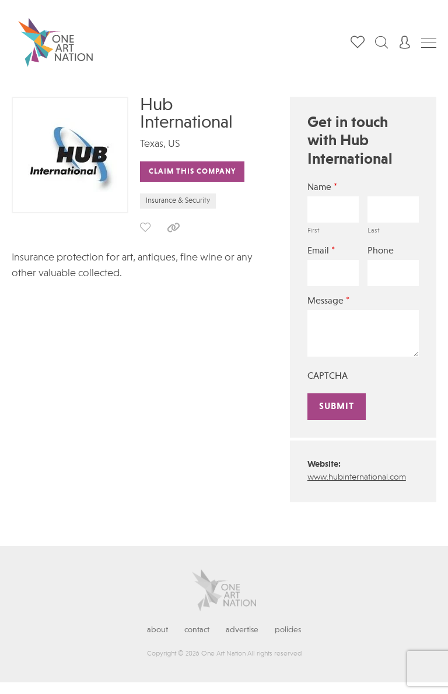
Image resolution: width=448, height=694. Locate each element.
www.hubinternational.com (356, 477)
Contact (196, 630)
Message (328, 301)
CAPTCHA (327, 376)
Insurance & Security (178, 201)
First (313, 230)
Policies (288, 630)
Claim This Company (192, 171)
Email (321, 251)
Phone (381, 251)
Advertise (242, 630)
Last (373, 230)
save (145, 227)
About (157, 630)
